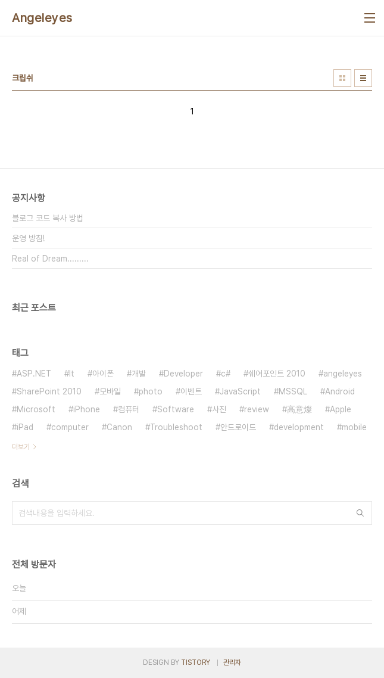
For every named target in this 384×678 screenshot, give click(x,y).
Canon (119, 427)
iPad (25, 427)
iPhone (86, 409)
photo (151, 391)
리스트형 (363, 78)
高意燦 (299, 409)
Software (175, 409)
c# (225, 373)
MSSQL (293, 391)
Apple (340, 409)
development (299, 427)
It (71, 373)
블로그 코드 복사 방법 (47, 218)
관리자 (232, 662)
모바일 (110, 391)
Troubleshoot (176, 427)
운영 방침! (28, 238)
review (256, 409)
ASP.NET (34, 373)
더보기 (21, 447)
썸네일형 (342, 78)
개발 (139, 373)
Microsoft (36, 409)
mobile (354, 427)
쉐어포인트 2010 (276, 373)
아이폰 (103, 373)
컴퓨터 (128, 409)
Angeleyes (42, 18)
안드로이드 (238, 427)
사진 (219, 409)
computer (70, 427)
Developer (183, 373)
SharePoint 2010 (49, 391)
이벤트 (191, 391)
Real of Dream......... (50, 258)
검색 (360, 513)
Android (340, 391)
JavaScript (240, 391)
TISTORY (195, 662)
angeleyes (342, 373)
